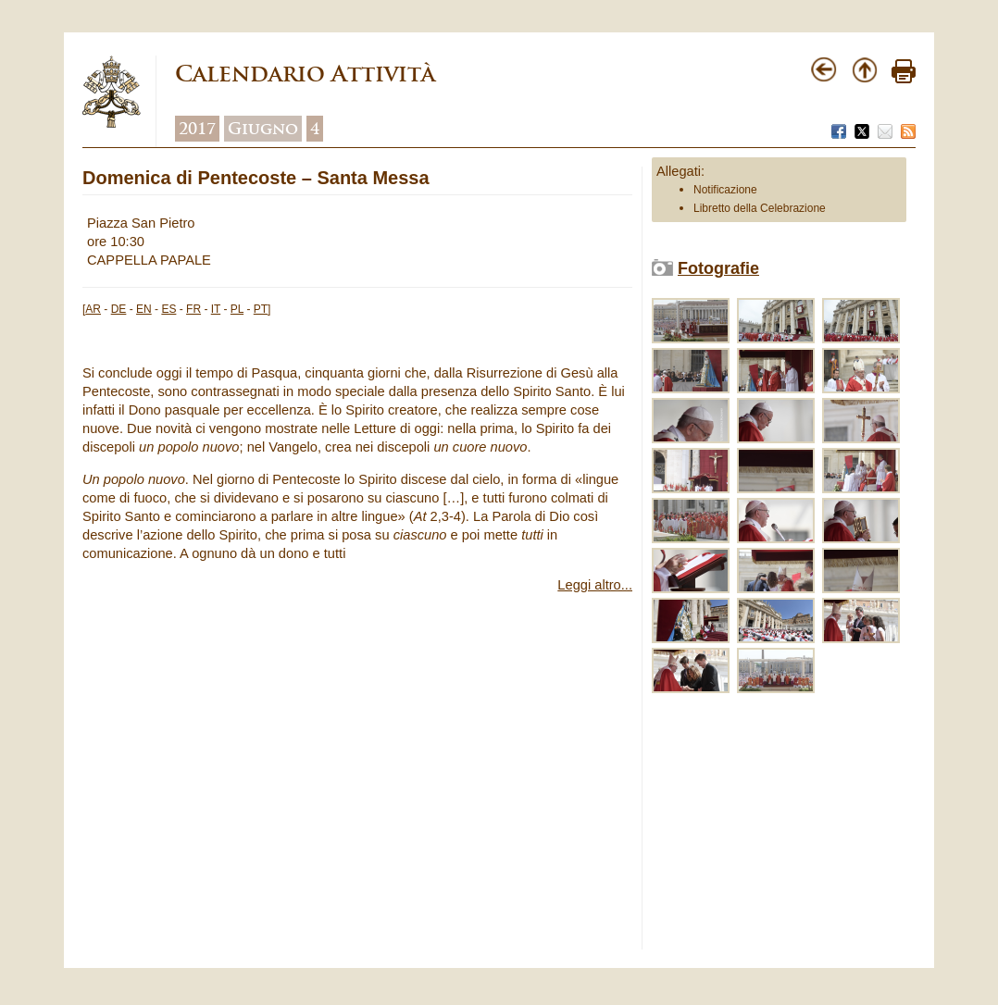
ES (168, 309)
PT (261, 309)
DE (119, 309)
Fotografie (718, 268)
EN (144, 309)
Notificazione (725, 189)
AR (93, 309)
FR (193, 309)
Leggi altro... (594, 584)
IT (215, 309)
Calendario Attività (305, 73)
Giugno (263, 128)
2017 (197, 128)
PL (237, 309)
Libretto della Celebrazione (759, 208)
